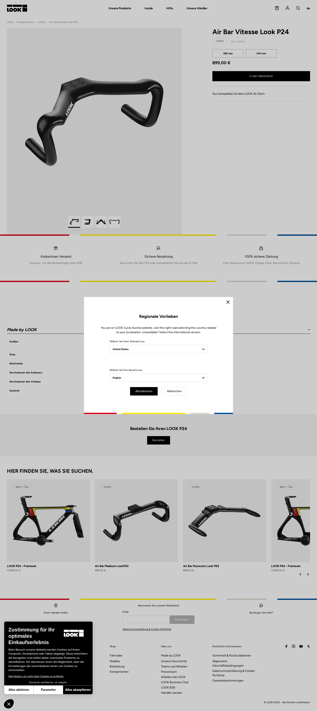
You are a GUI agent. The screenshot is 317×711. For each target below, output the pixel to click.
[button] (9, 704)
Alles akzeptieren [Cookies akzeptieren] (78, 690)
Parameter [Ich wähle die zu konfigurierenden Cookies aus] (48, 690)
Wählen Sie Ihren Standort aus (127, 341)
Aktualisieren (143, 391)
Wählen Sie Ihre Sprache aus (126, 370)
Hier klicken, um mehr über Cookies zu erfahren (35, 676)
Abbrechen (174, 391)
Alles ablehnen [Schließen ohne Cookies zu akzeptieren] (18, 690)
